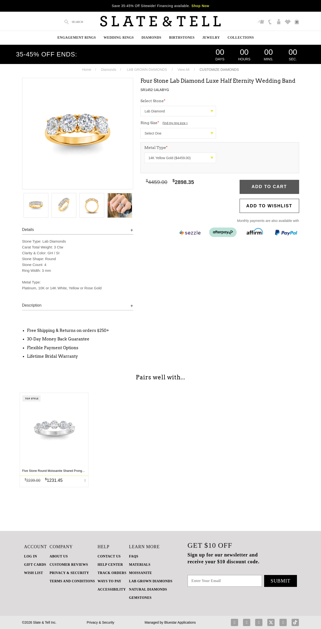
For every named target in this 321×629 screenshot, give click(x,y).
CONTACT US (109, 556)
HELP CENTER (110, 564)
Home (86, 70)
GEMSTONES (140, 598)
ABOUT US (59, 556)
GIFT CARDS (35, 564)
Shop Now (200, 6)
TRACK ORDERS (112, 573)
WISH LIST (33, 573)
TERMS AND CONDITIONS (72, 581)
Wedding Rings (119, 37)
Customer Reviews (69, 564)
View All (184, 70)
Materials (139, 564)
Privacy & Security (100, 622)
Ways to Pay (109, 581)
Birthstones (182, 37)
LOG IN (30, 556)
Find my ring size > (175, 123)
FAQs (133, 556)
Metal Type (156, 147)
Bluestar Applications (180, 622)
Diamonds (151, 37)
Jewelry (211, 37)
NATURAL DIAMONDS (148, 589)
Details (28, 230)
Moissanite (140, 573)
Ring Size (164, 122)
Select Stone (152, 101)
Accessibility (112, 589)
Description (32, 305)
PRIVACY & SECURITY (69, 573)
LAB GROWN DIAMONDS (147, 70)
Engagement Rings (76, 37)
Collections (241, 37)
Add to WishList (269, 205)
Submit (281, 580)
